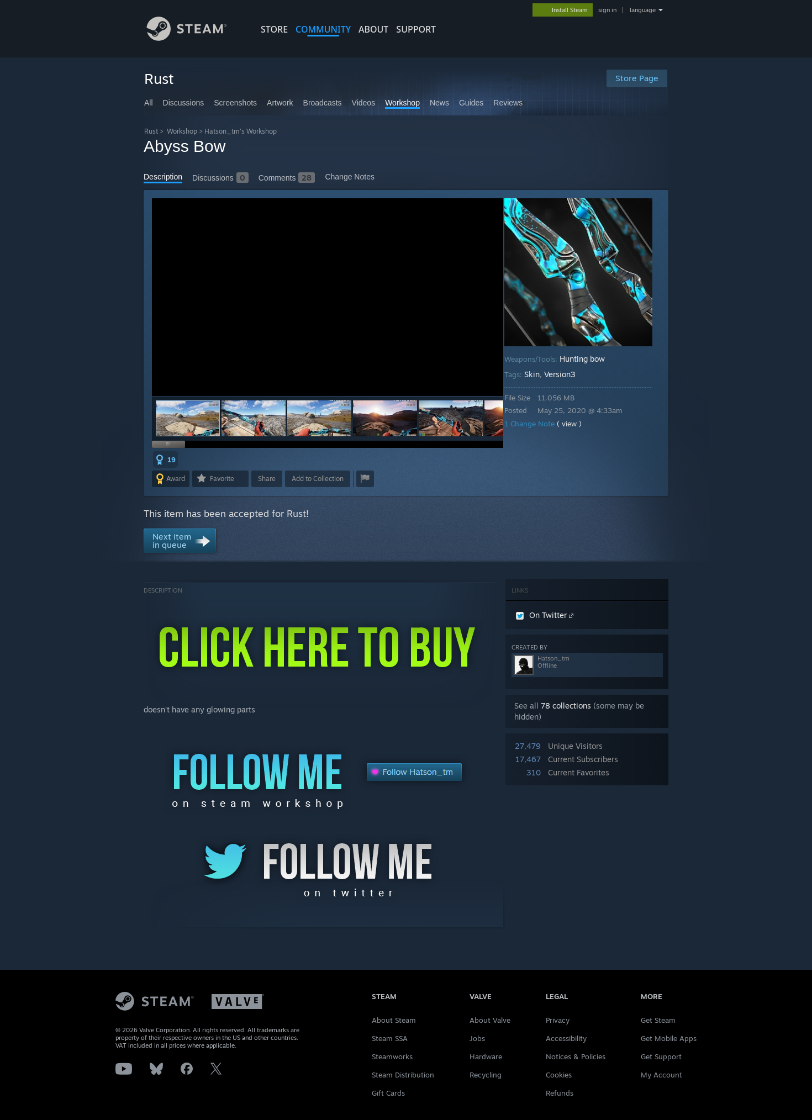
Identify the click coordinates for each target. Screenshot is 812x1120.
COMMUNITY (323, 29)
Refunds (559, 1093)
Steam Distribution (403, 1074)
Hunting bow (590, 358)
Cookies (559, 1074)
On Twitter (544, 615)
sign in (607, 10)
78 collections (566, 705)
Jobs (477, 1038)
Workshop (182, 131)
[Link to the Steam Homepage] (195, 38)
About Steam (394, 1020)
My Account (661, 1074)
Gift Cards (388, 1093)
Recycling (486, 1074)
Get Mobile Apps (669, 1038)
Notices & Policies (575, 1056)
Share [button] (267, 478)
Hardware (486, 1056)
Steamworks (392, 1056)
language (643, 10)
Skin (539, 374)
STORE (274, 29)
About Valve (490, 1020)
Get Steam (658, 1020)
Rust (151, 131)
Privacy (558, 1020)
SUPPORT (416, 29)
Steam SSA (390, 1038)
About (373, 29)
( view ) (577, 423)
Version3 (567, 374)
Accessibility (566, 1038)
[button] (254, 418)
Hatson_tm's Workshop (240, 131)
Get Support (661, 1056)
